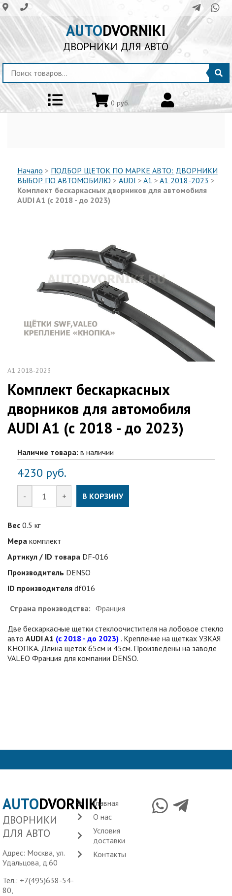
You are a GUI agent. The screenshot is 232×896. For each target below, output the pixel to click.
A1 (147, 180)
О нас (102, 817)
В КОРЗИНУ (102, 496)
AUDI (127, 180)
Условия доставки (109, 835)
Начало (30, 170)
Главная (106, 803)
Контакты (109, 854)
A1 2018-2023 (184, 180)
